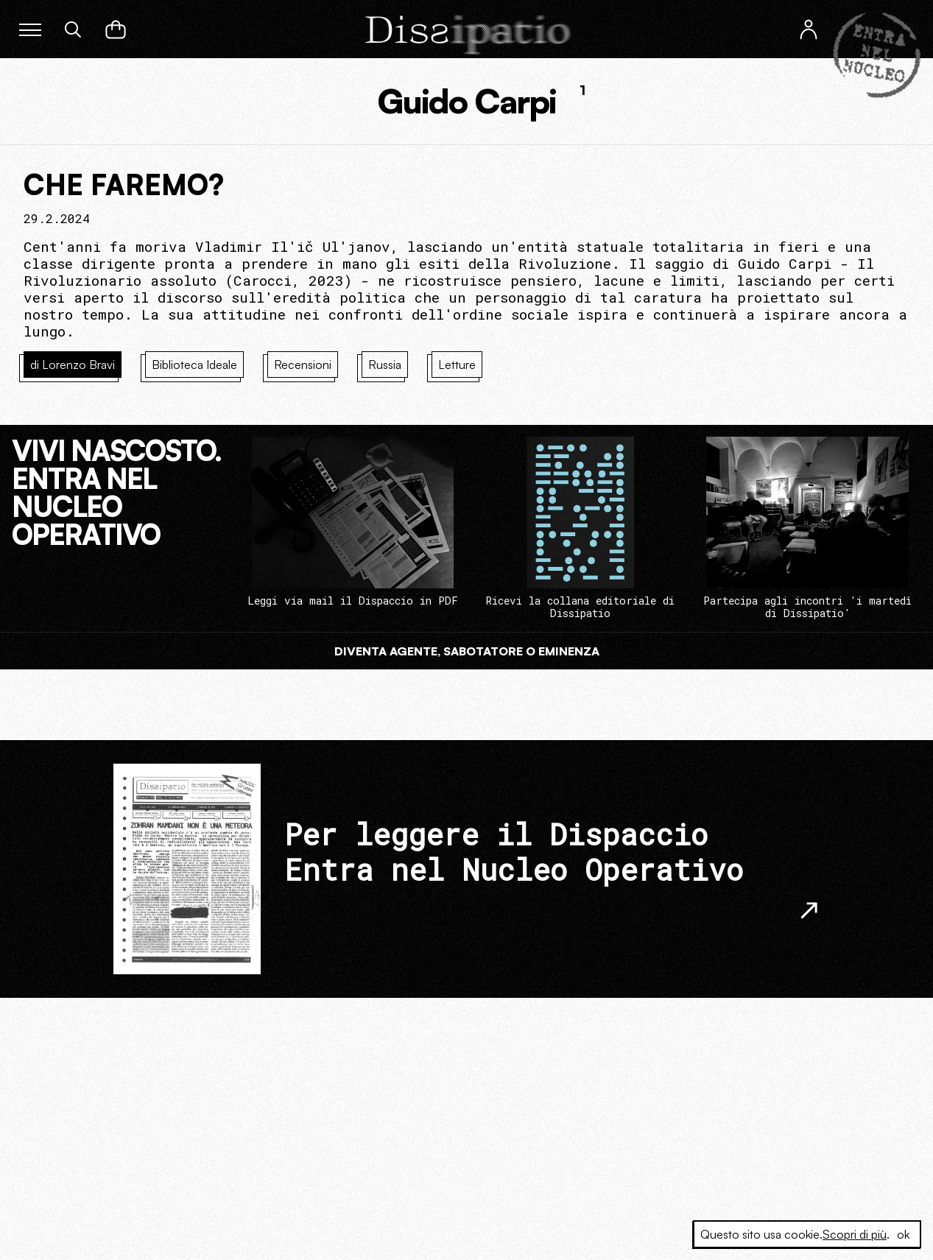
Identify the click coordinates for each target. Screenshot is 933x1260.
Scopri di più (855, 1234)
